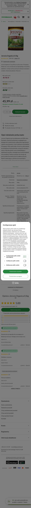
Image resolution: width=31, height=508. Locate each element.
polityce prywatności (14, 237)
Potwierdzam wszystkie (15, 271)
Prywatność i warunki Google (18, 240)
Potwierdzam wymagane (15, 276)
